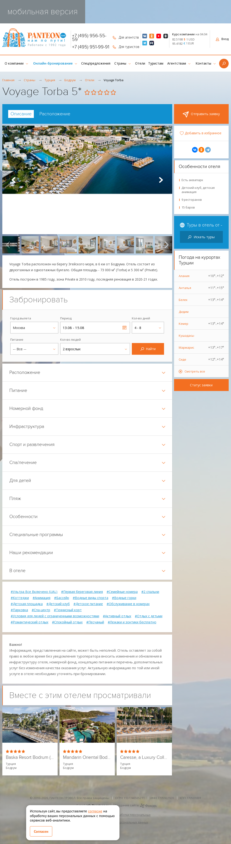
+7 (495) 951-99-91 (90, 47)
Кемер (201, 323)
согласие (95, 811)
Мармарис (201, 347)
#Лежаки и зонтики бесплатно (132, 622)
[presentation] (8, 244)
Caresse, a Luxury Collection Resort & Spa (144, 757)
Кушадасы (186, 335)
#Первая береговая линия (82, 591)
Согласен (41, 831)
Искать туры (201, 236)
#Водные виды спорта (90, 597)
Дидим (184, 312)
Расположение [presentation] (54, 114)
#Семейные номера (122, 591)
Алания (201, 276)
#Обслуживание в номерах (128, 604)
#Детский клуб (58, 604)
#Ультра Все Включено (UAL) (34, 591)
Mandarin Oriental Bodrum (87, 757)
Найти (148, 349)
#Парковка (19, 610)
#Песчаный (95, 622)
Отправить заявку (201, 114)
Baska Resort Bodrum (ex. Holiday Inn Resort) (30, 757)
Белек (201, 300)
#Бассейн (61, 597)
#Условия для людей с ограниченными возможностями (55, 616)
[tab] (21, 114)
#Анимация (41, 597)
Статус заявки (201, 385)
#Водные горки (124, 597)
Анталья (201, 288)
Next (161, 180)
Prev (13, 180)
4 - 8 (137, 327)
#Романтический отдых (29, 622)
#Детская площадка (27, 604)
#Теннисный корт (68, 610)
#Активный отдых (117, 616)
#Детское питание (88, 604)
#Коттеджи (20, 597)
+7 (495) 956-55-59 (89, 37)
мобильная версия (42, 12)
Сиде (201, 359)
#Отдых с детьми (148, 616)
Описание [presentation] (21, 114)
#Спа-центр (41, 610)
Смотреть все (195, 371)
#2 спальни (150, 591)
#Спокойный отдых (67, 622)
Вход (222, 39)
